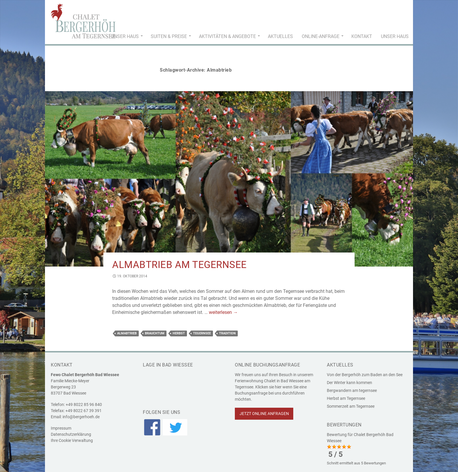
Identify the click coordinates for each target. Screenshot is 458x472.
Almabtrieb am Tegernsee (179, 264)
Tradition (227, 333)
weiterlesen (223, 312)
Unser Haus (125, 36)
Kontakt (361, 36)
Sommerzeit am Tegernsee (350, 406)
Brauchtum (154, 333)
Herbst (179, 333)
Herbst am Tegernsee (346, 398)
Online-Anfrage (320, 36)
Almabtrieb (127, 333)
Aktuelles (280, 36)
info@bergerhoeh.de (81, 416)
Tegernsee (202, 333)
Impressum (61, 428)
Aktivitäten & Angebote (227, 36)
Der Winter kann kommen (349, 382)
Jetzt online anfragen (264, 413)
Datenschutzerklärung (71, 434)
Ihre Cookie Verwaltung (72, 440)
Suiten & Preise (169, 36)
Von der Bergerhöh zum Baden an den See (365, 374)
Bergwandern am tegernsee (352, 390)
